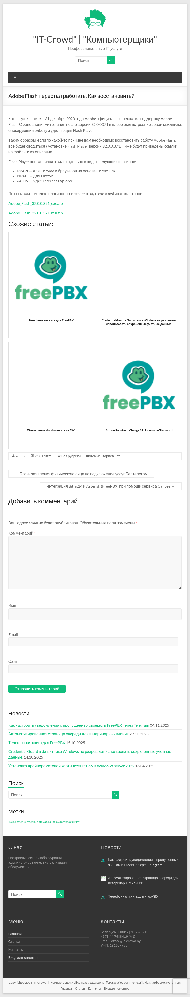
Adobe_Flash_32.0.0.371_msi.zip (35, 213)
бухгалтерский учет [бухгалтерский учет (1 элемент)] (67, 821)
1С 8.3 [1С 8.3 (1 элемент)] (12, 821)
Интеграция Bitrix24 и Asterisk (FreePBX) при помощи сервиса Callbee (110, 486)
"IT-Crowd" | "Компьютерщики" (95, 39)
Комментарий (22, 533)
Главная (15, 934)
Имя (12, 605)
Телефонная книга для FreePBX (36, 742)
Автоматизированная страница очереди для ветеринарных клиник (68, 733)
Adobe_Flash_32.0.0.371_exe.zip (35, 203)
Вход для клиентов (23, 957)
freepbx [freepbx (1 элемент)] (31, 821)
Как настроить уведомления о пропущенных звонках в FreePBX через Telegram (78, 725)
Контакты (15, 949)
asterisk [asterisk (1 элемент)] (21, 821)
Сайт (13, 661)
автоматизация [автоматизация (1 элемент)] (46, 821)
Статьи (14, 941)
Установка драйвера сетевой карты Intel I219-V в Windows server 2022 (71, 765)
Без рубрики (71, 456)
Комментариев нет (105, 456)
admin (20, 456)
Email (13, 634)
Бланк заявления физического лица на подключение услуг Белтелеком (81, 473)
